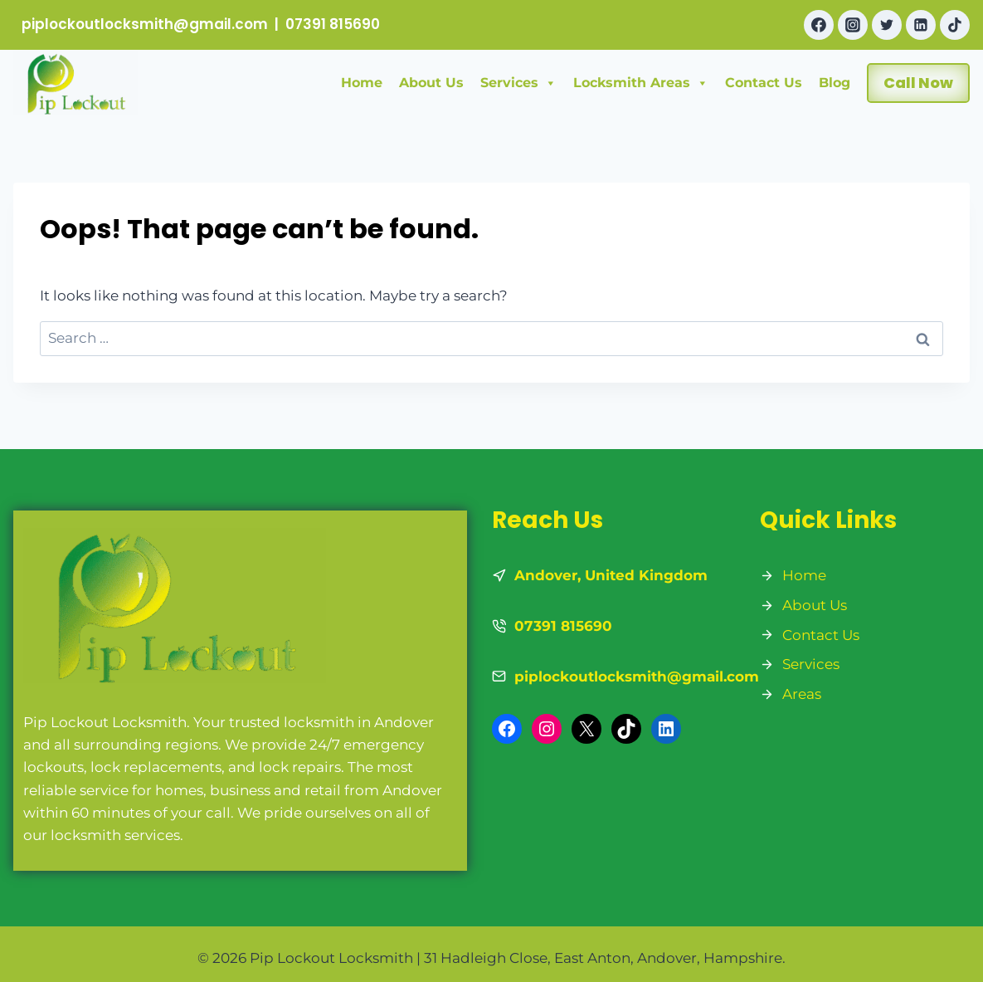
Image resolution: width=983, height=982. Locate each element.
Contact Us (763, 82)
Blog (834, 82)
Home (361, 82)
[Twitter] (887, 25)
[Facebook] (819, 25)
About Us (431, 82)
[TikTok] (955, 25)
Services (518, 83)
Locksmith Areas (640, 83)
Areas (801, 694)
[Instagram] (853, 25)
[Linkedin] (921, 25)
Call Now (918, 82)
